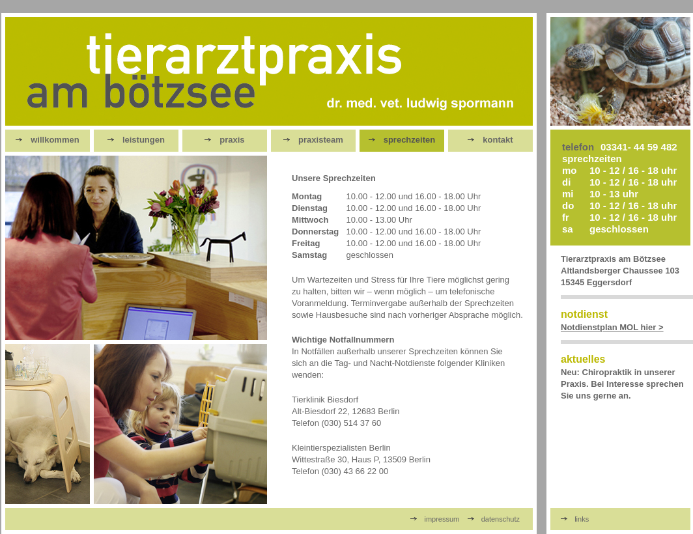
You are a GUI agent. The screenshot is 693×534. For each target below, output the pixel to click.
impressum (434, 519)
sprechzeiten (402, 140)
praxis (224, 140)
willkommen (47, 140)
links (575, 519)
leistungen (136, 140)
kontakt (490, 140)
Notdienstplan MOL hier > (612, 327)
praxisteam (313, 140)
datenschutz (494, 519)
